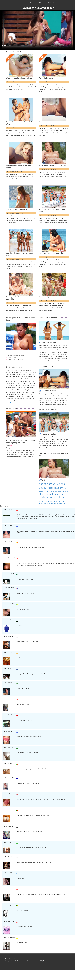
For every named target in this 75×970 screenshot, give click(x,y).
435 (56, 215)
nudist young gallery (51, 497)
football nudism (55, 487)
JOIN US (41, 2)
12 (22, 259)
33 (22, 213)
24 (22, 81)
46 (22, 127)
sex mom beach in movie (52, 491)
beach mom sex (11, 361)
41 (55, 81)
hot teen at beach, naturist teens (15, 353)
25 (22, 302)
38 (55, 169)
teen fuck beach (44, 501)
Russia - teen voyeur (12, 357)
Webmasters (30, 961)
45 (55, 257)
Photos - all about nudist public (15, 359)
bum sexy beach (44, 503)
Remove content (47, 961)
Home (23, 2)
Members (51, 2)
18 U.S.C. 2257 (38, 961)
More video (32, 2)
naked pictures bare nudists (57, 501)
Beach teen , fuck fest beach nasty (16, 355)
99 (55, 300)
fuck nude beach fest (12, 364)
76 (22, 171)
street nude (59, 494)
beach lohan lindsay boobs (57, 503)
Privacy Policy (23, 961)
